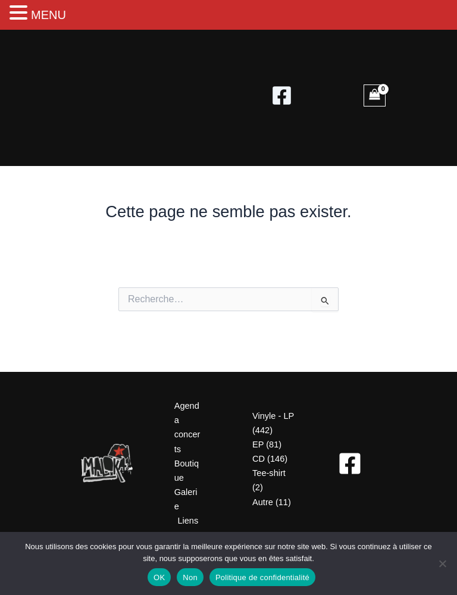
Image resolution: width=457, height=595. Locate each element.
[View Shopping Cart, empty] (374, 95)
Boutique (186, 471)
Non (190, 577)
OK (159, 577)
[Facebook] (281, 95)
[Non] (442, 563)
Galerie (186, 499)
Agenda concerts (187, 427)
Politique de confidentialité (262, 577)
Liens (187, 520)
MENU (48, 14)
